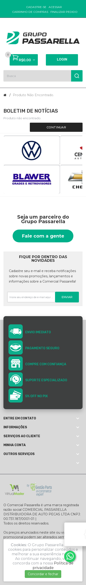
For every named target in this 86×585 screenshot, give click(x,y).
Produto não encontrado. (33, 95)
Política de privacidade (53, 565)
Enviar (67, 297)
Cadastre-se (36, 7)
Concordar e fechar (43, 574)
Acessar (55, 7)
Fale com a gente (43, 236)
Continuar (56, 127)
